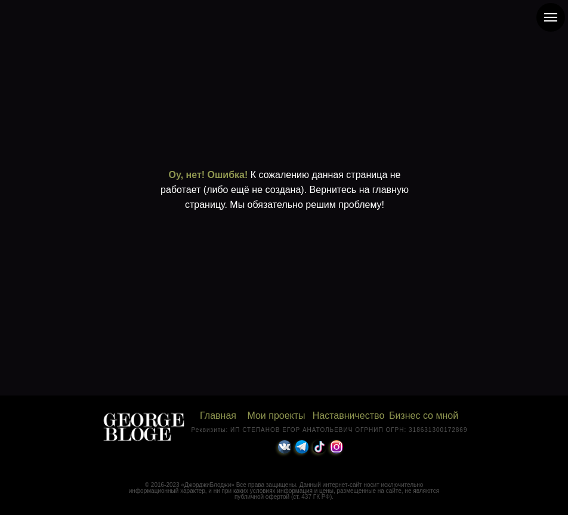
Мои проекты (276, 415)
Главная (218, 415)
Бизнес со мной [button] (423, 415)
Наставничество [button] (349, 415)
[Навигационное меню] (550, 17)
